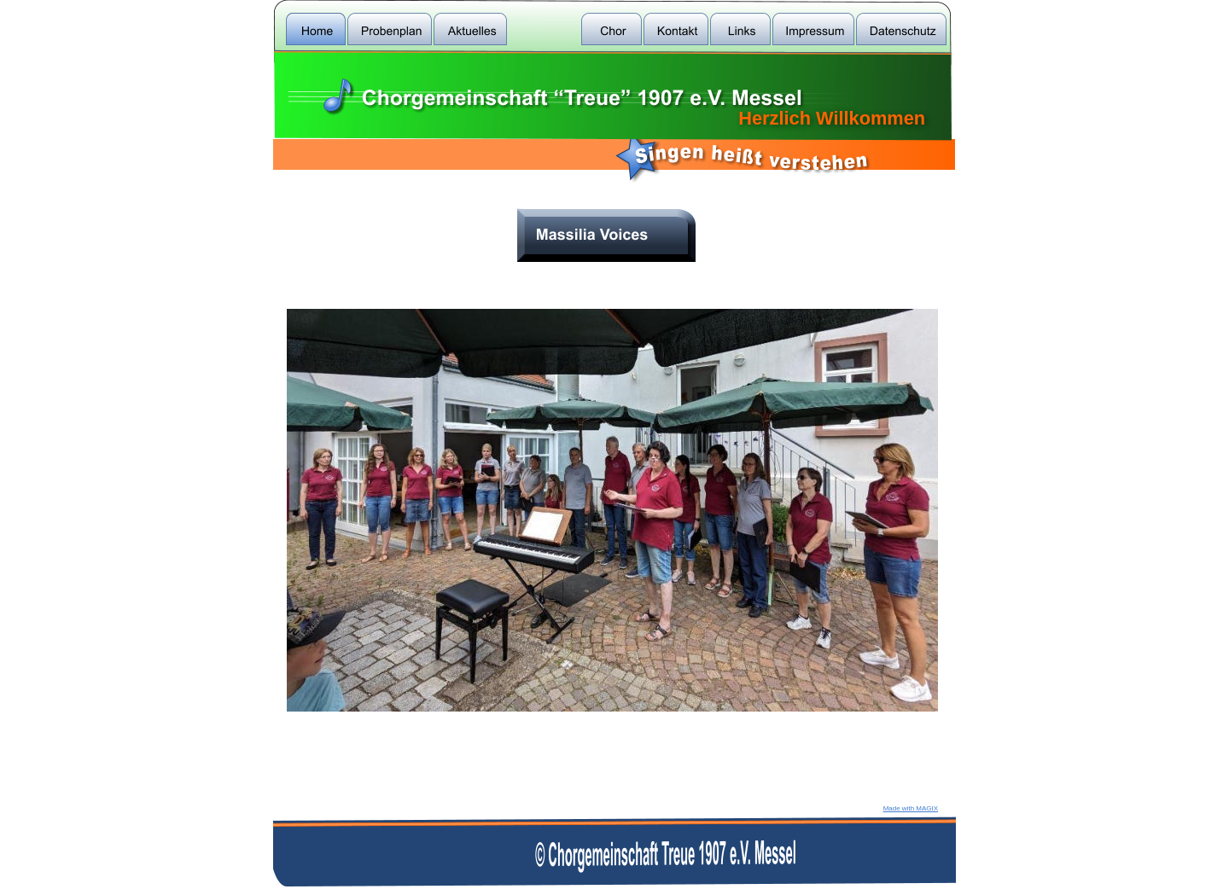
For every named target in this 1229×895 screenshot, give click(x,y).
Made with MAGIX (910, 808)
